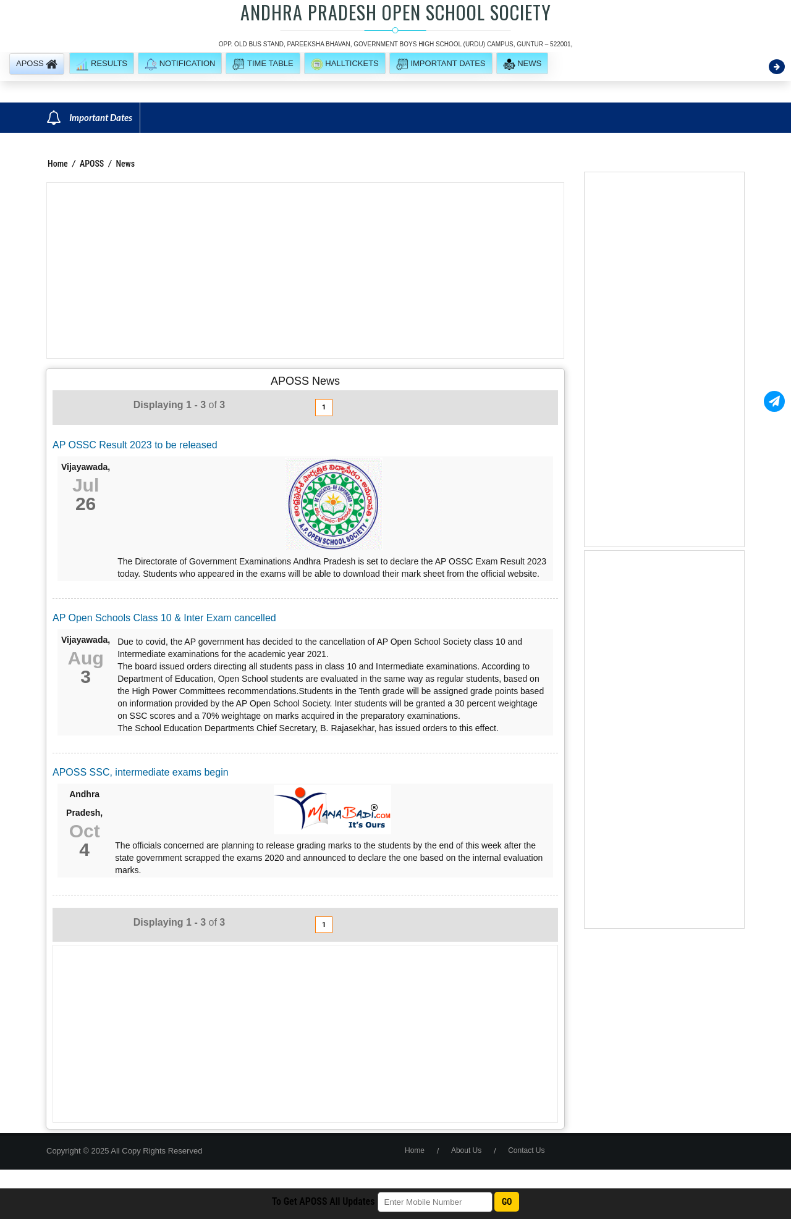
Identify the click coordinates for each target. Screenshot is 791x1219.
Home (58, 164)
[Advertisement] (305, 270)
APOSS (93, 164)
